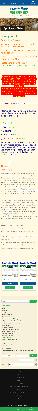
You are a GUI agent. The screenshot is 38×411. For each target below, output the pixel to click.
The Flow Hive (19, 383)
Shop (19, 399)
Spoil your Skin (6, 337)
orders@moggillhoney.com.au (20, 65)
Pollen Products (7, 346)
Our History (19, 380)
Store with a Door (7, 341)
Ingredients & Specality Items (11, 329)
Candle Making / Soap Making (11, 339)
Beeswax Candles (7, 327)
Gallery (4, 312)
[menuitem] (19, 371)
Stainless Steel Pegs (8, 333)
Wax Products (6, 316)
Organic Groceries (7, 335)
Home (3, 308)
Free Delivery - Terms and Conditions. (19, 386)
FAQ (19, 374)
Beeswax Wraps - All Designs (10, 319)
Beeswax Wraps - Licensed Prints (12, 323)
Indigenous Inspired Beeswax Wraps (13, 321)
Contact (19, 402)
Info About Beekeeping (19, 377)
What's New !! (6, 325)
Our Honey (5, 310)
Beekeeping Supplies (8, 344)
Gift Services (19, 389)
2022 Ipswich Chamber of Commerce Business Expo (18, 350)
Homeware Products (8, 331)
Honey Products (7, 314)
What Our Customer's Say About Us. (19, 392)
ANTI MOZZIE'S (6, 348)
